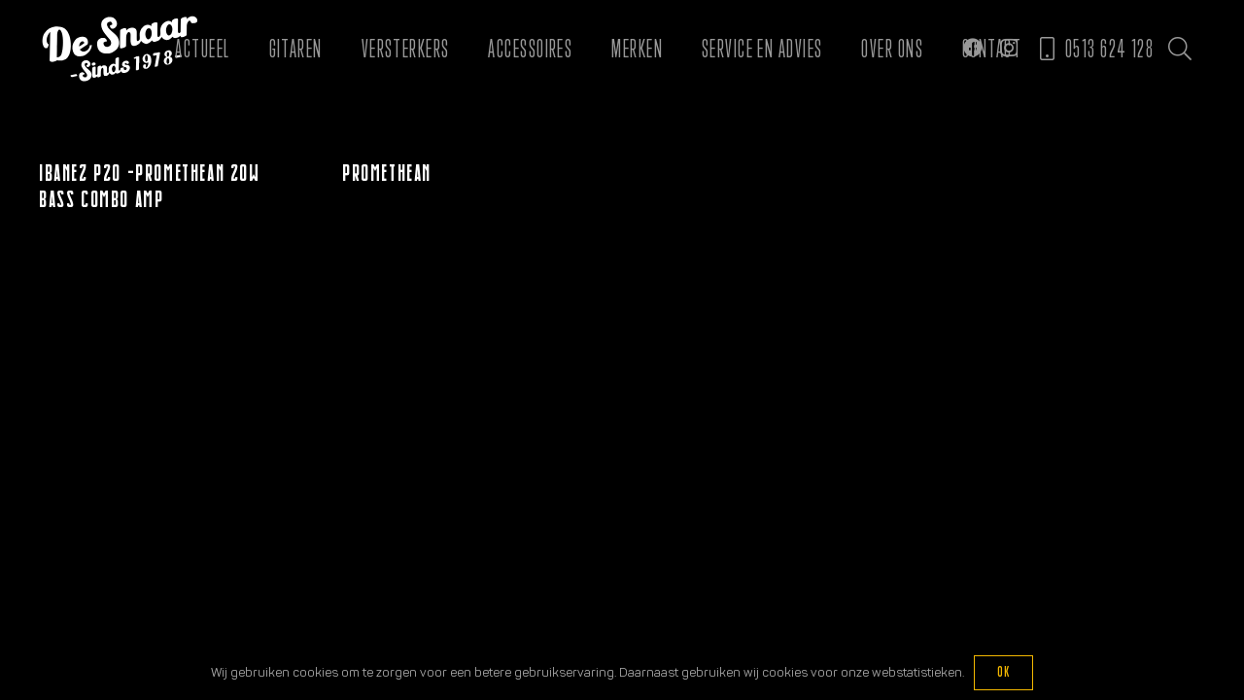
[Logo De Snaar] (119, 49)
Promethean (387, 172)
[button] (1179, 48)
